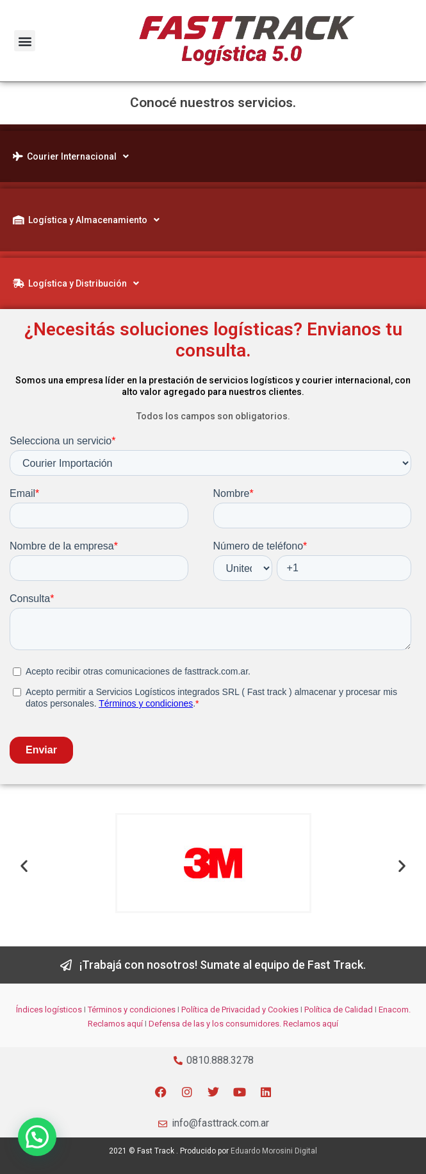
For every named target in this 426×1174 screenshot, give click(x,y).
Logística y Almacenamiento (86, 220)
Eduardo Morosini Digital (274, 1150)
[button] (24, 40)
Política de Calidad (338, 1009)
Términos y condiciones (132, 1009)
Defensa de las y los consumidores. (215, 1023)
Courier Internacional (71, 156)
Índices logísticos (49, 1009)
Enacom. (395, 1009)
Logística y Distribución (76, 283)
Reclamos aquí (115, 1023)
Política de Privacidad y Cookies (240, 1009)
